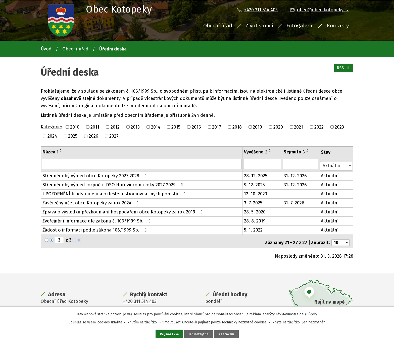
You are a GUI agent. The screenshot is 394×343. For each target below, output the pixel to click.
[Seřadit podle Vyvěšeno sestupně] (270, 152)
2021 (298, 127)
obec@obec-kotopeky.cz (323, 10)
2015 (175, 127)
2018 (237, 127)
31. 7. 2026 (294, 201)
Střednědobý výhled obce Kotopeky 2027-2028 (95, 174)
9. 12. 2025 (254, 183)
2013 (135, 127)
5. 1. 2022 (253, 228)
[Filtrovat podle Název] (142, 163)
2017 (216, 127)
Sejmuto (294, 152)
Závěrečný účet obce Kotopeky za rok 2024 (91, 201)
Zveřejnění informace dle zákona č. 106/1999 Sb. (97, 219)
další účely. (309, 313)
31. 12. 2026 (295, 174)
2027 (114, 136)
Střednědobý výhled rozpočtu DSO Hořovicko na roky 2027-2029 (113, 183)
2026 (93, 136)
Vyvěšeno (256, 152)
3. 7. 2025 (253, 201)
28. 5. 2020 (255, 210)
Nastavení (228, 334)
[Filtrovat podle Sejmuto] (301, 163)
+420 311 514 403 (261, 10)
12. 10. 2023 (255, 192)
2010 (74, 127)
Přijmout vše (168, 334)
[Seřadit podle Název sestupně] (61, 152)
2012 (115, 127)
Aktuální (330, 174)
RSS (342, 71)
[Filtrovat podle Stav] (336, 163)
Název (50, 152)
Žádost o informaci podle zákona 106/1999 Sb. (95, 228)
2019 (257, 127)
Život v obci (259, 25)
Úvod (46, 49)
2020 (278, 127)
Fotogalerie (300, 25)
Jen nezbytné (199, 334)
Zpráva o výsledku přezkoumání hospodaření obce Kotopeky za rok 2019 (123, 210)
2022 (319, 127)
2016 (196, 127)
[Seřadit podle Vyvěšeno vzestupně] (270, 150)
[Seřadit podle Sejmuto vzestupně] (308, 150)
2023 (339, 127)
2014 (155, 127)
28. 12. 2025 (256, 174)
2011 (94, 127)
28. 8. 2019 (255, 219)
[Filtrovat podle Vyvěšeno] (262, 163)
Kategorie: (51, 127)
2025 (72, 136)
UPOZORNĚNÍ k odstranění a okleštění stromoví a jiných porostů (114, 192)
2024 (52, 136)
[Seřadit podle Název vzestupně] (61, 150)
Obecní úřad (217, 25)
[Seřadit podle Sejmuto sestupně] (308, 152)
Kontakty (338, 25)
